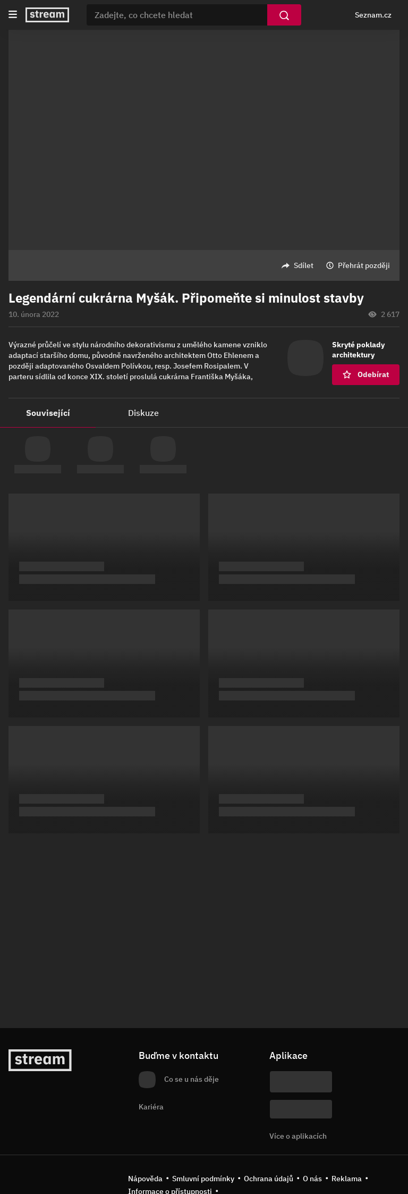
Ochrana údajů (268, 1178)
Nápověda (145, 1178)
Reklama (347, 1178)
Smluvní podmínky (203, 1178)
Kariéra (151, 1107)
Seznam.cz (373, 15)
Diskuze (143, 412)
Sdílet (303, 265)
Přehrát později (364, 265)
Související (48, 412)
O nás (312, 1178)
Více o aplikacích (298, 1136)
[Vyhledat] (284, 15)
